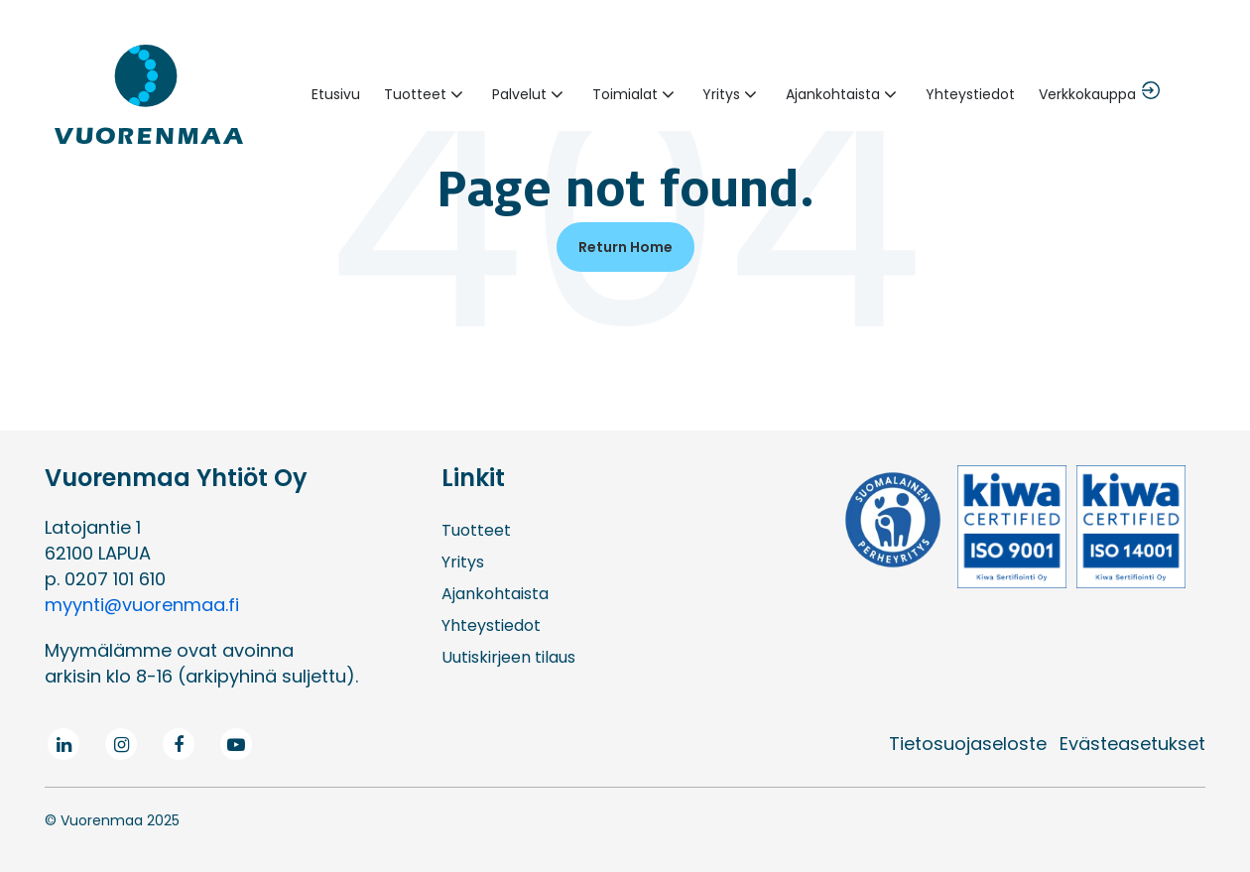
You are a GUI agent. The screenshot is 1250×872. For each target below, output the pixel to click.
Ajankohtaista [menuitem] (495, 593)
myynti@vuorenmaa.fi (142, 604)
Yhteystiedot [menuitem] (491, 625)
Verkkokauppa (1087, 94)
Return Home (625, 247)
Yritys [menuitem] (462, 562)
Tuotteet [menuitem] (476, 530)
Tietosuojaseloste (968, 743)
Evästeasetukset (1132, 743)
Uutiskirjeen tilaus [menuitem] (508, 657)
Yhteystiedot (970, 94)
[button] (426, 94)
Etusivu (336, 94)
